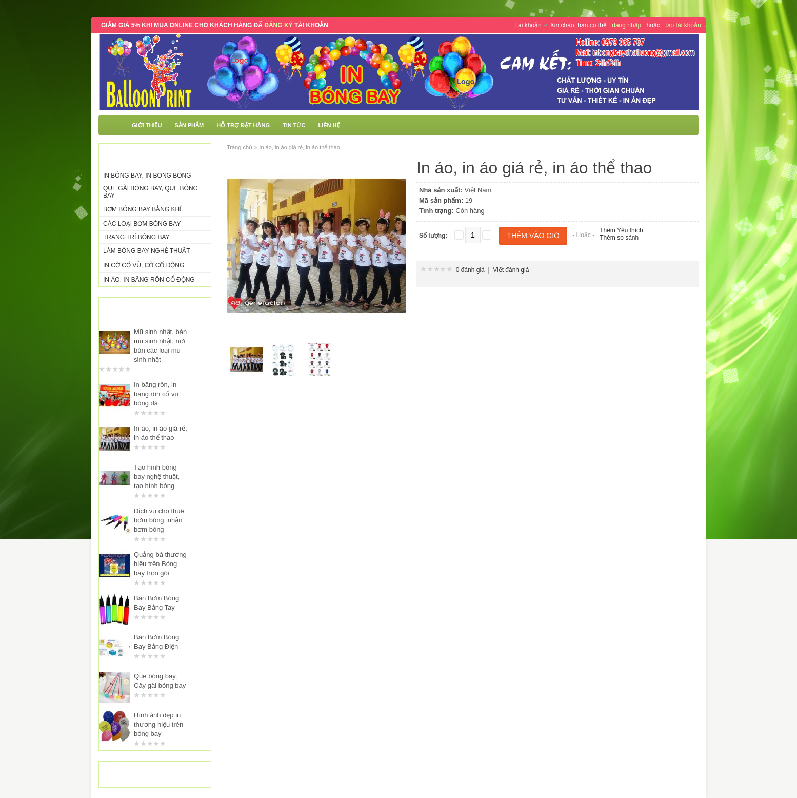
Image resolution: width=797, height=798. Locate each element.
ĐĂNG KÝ (278, 25)
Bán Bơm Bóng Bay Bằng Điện (156, 641)
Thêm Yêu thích (621, 230)
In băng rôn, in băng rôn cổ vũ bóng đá (156, 394)
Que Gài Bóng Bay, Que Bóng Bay (150, 192)
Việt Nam (477, 190)
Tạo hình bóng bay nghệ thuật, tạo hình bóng (157, 476)
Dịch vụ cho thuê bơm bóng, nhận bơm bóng (159, 520)
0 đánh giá (470, 270)
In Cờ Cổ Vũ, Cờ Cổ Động (143, 265)
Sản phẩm (189, 125)
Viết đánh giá (511, 270)
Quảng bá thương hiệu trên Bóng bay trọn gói (160, 564)
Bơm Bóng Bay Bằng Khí (142, 209)
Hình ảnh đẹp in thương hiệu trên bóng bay (158, 724)
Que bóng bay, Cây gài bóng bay (160, 680)
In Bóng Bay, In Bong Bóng (147, 175)
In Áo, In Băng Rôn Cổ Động (149, 279)
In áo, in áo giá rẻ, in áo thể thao (160, 432)
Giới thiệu (147, 125)
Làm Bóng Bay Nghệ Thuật (146, 251)
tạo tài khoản (683, 25)
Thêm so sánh (619, 237)
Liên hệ (329, 125)
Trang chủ (239, 147)
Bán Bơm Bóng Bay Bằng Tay (156, 602)
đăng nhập (626, 25)
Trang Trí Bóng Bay (136, 237)
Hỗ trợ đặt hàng (243, 125)
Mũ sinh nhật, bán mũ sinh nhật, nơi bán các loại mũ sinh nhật (160, 345)
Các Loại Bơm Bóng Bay (142, 223)
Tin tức (294, 125)
